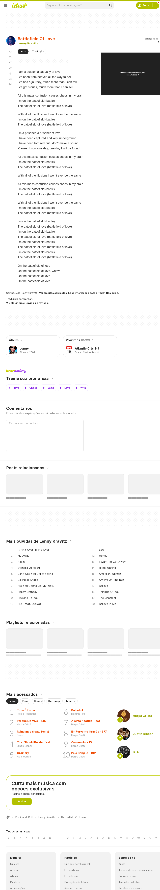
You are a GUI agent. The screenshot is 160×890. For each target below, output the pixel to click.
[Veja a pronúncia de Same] (48, 388)
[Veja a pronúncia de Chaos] (31, 388)
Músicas (14, 864)
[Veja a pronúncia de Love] (65, 388)
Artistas (14, 870)
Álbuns (14, 876)
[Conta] (156, 5)
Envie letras (71, 876)
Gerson (27, 299)
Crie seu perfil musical (77, 864)
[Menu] (5, 5)
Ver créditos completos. (53, 293)
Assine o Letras (73, 888)
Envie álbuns (71, 870)
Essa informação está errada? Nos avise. (93, 292)
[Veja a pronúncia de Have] (13, 388)
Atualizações (17, 888)
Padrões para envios (131, 888)
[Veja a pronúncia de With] (81, 388)
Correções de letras (76, 882)
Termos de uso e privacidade (136, 870)
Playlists (15, 882)
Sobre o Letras (127, 876)
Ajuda (122, 864)
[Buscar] (110, 5)
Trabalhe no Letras (130, 882)
